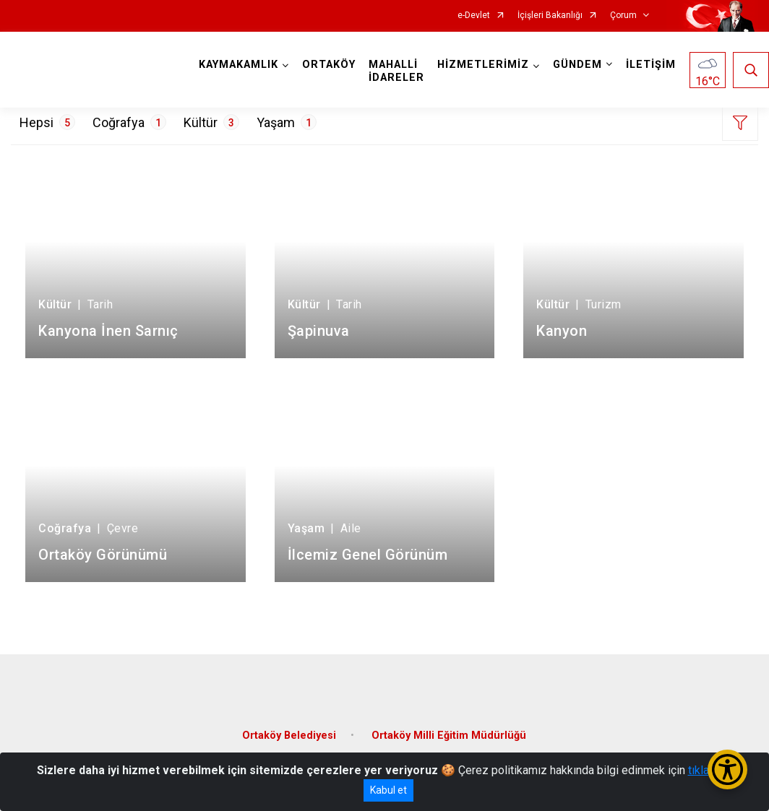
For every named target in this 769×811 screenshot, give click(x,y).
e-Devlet (473, 15)
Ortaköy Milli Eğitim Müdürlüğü (448, 735)
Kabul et (388, 790)
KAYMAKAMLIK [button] (238, 64)
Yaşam (287, 122)
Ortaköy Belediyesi (289, 735)
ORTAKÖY (329, 64)
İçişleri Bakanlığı (550, 15)
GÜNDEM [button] (577, 64)
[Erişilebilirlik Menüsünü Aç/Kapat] (727, 769)
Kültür (211, 122)
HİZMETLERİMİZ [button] (483, 64)
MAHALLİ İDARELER (396, 71)
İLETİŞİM (651, 64)
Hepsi (47, 122)
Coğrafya (129, 122)
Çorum (623, 15)
